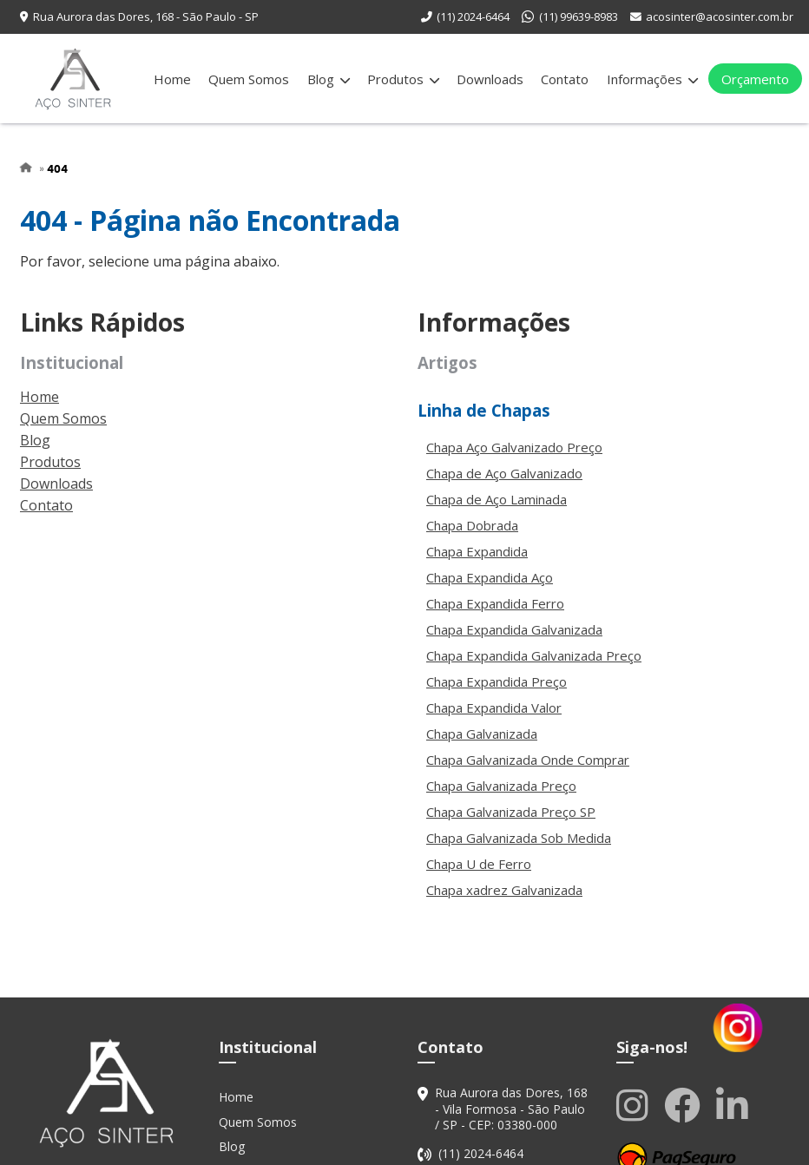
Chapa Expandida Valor (494, 707)
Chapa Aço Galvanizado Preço (514, 447)
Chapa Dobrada (472, 525)
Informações (652, 79)
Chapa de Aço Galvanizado (504, 473)
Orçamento (755, 79)
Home (172, 79)
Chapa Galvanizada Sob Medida (518, 837)
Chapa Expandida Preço (496, 681)
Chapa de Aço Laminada (496, 499)
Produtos (403, 79)
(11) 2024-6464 (473, 16)
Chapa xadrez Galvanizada (504, 889)
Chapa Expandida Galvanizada (514, 629)
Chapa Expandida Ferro (495, 603)
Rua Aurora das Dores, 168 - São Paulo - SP (146, 16)
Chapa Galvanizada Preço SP (510, 811)
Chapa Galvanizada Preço (501, 785)
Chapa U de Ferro (478, 863)
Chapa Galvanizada (481, 733)
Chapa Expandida (477, 551)
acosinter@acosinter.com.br (719, 16)
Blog (328, 79)
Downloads (490, 79)
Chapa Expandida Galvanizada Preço (533, 655)
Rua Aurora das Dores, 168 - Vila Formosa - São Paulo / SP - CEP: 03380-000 (511, 1108)
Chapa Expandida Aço (489, 577)
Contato (565, 79)
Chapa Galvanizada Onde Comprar (527, 759)
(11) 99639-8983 (578, 16)
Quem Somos (248, 79)
